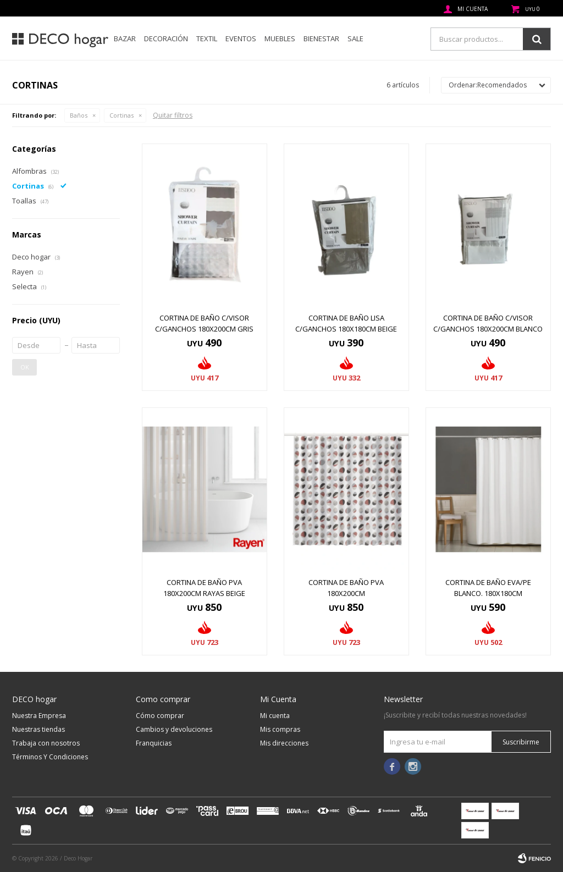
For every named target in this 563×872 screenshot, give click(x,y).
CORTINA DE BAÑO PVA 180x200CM (346, 587)
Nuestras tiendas (38, 729)
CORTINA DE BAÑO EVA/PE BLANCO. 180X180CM (488, 587)
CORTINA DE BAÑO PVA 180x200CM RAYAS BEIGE (204, 587)
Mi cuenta (275, 715)
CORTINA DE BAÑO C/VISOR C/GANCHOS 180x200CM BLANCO (488, 323)
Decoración (166, 38)
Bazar (125, 38)
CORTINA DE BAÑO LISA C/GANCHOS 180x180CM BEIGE (346, 323)
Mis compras (280, 729)
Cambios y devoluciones (174, 729)
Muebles (279, 38)
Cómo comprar (160, 715)
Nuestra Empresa (39, 715)
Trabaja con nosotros (46, 743)
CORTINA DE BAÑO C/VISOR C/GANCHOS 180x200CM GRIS (204, 323)
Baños (78, 115)
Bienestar (321, 38)
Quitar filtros (172, 115)
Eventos (240, 38)
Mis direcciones (284, 743)
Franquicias (154, 743)
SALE (355, 38)
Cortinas (121, 115)
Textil (206, 38)
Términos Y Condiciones (50, 756)
